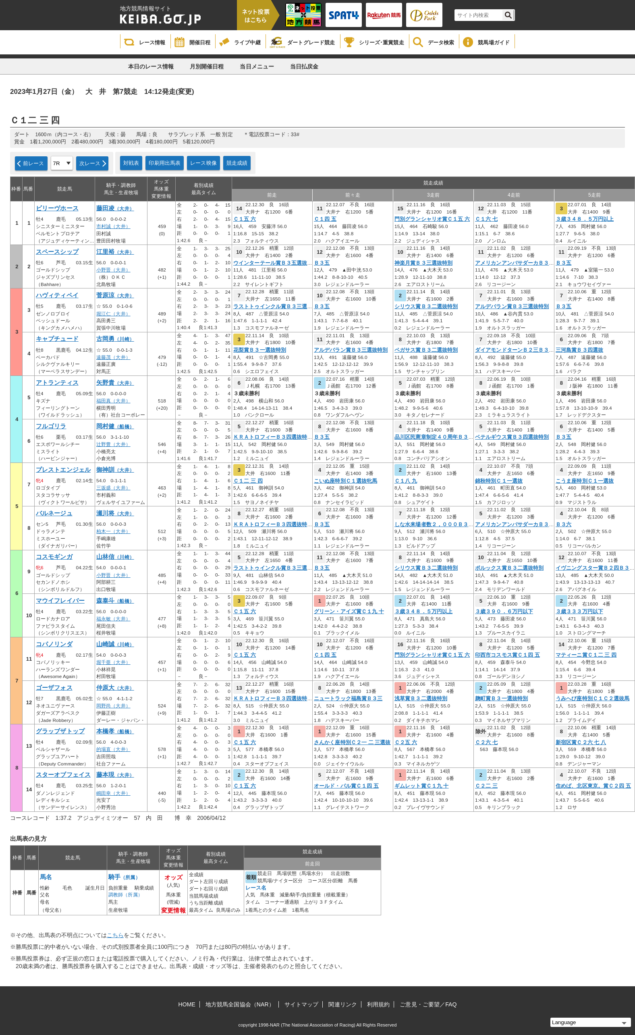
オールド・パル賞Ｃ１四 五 (346, 786)
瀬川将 (115, 513)
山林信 (115, 557)
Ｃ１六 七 (486, 219)
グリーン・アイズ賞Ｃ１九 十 (349, 611)
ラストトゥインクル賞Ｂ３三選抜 (273, 306)
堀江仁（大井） (113, 314)
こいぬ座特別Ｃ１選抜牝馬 (345, 481)
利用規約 (378, 1004)
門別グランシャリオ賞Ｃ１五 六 (432, 219)
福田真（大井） (113, 401)
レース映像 (203, 163)
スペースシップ (57, 252)
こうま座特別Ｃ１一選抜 (585, 481)
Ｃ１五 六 (244, 219)
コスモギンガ (54, 557)
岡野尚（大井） (113, 706)
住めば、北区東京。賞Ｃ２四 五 (593, 786)
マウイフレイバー (60, 600)
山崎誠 (115, 644)
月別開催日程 (207, 66)
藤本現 (115, 775)
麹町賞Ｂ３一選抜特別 (501, 698)
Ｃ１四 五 (325, 219)
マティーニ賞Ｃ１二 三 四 (586, 655)
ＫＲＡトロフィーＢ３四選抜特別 (273, 437)
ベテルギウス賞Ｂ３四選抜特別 (512, 437)
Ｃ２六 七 (486, 742)
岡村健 (115, 426)
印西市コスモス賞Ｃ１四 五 (507, 655)
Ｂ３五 (322, 263)
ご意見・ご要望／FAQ (428, 1004)
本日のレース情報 (151, 66)
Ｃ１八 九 (405, 481)
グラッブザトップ (60, 731)
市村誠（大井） (113, 226)
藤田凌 (115, 208)
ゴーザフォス (54, 687)
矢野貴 (115, 383)
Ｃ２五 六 (405, 742)
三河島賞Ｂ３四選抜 (579, 350)
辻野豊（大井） (113, 444)
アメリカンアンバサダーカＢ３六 (514, 263)
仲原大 (115, 687)
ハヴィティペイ (57, 295)
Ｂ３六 (563, 524)
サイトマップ (301, 1004)
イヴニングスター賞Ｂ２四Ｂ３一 (595, 568)
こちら (115, 935)
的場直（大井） (113, 749)
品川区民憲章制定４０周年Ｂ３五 (434, 437)
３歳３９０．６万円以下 (504, 611)
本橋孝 (115, 731)
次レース (90, 163)
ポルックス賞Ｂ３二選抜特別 (509, 568)
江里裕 (115, 252)
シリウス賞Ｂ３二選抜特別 (426, 306)
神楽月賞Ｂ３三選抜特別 (423, 263)
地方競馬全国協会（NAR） (239, 1004)
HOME (186, 1004)
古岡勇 (115, 339)
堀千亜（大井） (113, 662)
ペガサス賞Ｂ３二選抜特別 (426, 350)
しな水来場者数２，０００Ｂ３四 (434, 524)
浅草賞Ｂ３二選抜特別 (420, 698)
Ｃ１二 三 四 (248, 481)
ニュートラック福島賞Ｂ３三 (348, 698)
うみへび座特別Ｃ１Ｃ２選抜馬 (592, 698)
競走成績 (237, 163)
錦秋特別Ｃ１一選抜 (499, 481)
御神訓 (115, 470)
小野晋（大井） (113, 270)
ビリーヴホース (57, 208)
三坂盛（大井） (113, 488)
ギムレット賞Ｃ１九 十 (421, 786)
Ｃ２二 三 (486, 786)
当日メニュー (257, 66)
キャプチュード (57, 339)
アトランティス (57, 383)
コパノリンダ (54, 644)
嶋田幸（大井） (113, 793)
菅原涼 (115, 295)
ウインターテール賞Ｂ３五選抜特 (273, 263)
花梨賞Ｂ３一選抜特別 (259, 350)
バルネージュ (54, 513)
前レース (33, 163)
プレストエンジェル (63, 470)
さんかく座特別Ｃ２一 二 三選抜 (352, 742)
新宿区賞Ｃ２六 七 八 (581, 742)
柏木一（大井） (113, 531)
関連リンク (342, 1004)
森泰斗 (115, 600)
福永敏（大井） (113, 619)
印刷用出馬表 (165, 163)
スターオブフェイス (63, 775)
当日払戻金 (304, 66)
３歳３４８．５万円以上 (585, 219)
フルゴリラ (51, 426)
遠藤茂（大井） (113, 357)
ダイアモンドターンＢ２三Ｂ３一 (514, 350)
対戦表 (131, 163)
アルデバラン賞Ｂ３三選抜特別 (512, 306)
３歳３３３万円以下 (579, 611)
